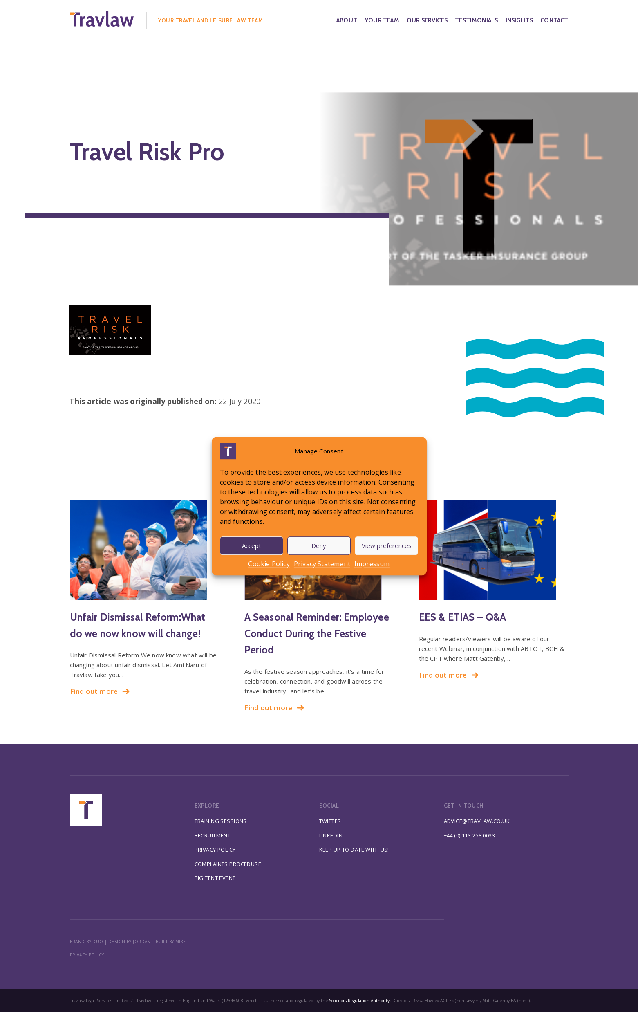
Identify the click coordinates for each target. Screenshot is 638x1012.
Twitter (330, 821)
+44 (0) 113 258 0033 (469, 835)
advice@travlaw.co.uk (477, 821)
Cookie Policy (268, 563)
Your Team (382, 20)
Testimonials (476, 20)
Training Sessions (221, 821)
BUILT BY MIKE (171, 942)
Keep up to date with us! (354, 849)
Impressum (372, 563)
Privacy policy (87, 955)
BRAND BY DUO (86, 942)
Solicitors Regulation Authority (359, 1000)
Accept (251, 545)
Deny (318, 545)
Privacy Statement (322, 563)
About (346, 20)
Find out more (100, 691)
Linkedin (331, 835)
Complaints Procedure (228, 864)
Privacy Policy (215, 849)
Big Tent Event (215, 878)
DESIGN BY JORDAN (129, 942)
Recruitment (213, 835)
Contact (554, 20)
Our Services (427, 20)
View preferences (387, 545)
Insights (519, 20)
